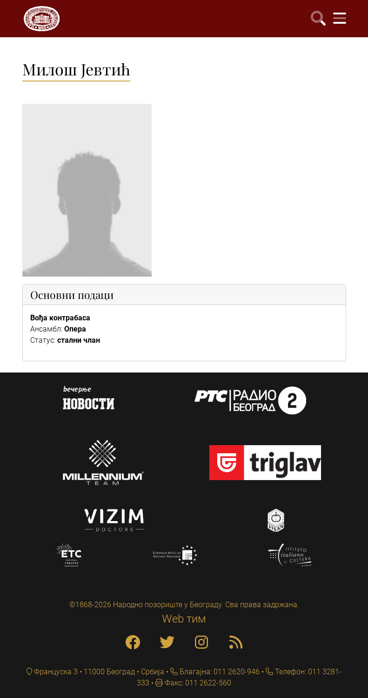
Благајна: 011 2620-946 (219, 671)
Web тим (184, 618)
